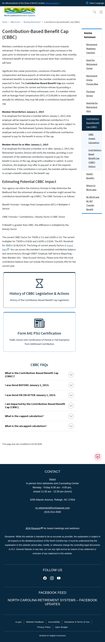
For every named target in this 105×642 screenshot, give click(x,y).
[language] (97, 3)
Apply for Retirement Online (91, 64)
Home (4, 22)
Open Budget (61, 627)
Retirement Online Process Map (92, 80)
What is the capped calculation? (24, 416)
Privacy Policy (44, 627)
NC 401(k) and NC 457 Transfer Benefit (92, 203)
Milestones (15, 22)
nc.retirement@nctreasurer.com (52, 508)
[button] (92, 12)
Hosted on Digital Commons (52, 635)
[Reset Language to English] (87, 3)
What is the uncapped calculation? (26, 426)
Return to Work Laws (91, 187)
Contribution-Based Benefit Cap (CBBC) (92, 123)
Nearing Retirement (32, 22)
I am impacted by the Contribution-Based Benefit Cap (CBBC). (35, 405)
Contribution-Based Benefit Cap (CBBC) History (95, 158)
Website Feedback (35, 622)
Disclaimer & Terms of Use (77, 622)
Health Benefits (90, 176)
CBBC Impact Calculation (93, 138)
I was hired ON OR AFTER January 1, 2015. (30, 395)
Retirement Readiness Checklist (91, 48)
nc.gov (18, 622)
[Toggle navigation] (101, 12)
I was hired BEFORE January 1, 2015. (27, 385)
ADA (34, 528)
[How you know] (53, 3)
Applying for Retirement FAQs (92, 107)
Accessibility (54, 622)
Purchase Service (90, 93)
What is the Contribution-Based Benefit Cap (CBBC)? (31, 374)
